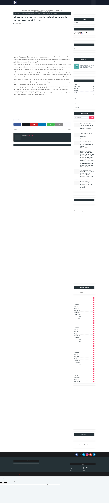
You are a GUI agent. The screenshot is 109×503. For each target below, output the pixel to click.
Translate (83, 33)
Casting (71, 468)
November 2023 (84, 316)
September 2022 (84, 345)
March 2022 (84, 358)
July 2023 (84, 325)
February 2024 (84, 310)
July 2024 (84, 302)
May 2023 (84, 329)
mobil (84, 92)
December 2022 (84, 339)
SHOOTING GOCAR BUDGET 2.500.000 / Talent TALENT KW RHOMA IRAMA (87, 135)
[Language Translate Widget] (80, 32)
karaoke (84, 90)
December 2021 (84, 364)
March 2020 (84, 379)
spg (84, 103)
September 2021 (84, 371)
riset (84, 98)
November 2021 (84, 366)
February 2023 (84, 335)
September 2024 (84, 297)
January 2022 (84, 362)
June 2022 (84, 352)
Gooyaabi (31, 474)
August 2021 (84, 373)
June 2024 (84, 304)
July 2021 (84, 375)
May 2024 (84, 306)
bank (84, 84)
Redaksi (88, 474)
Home (16, 13)
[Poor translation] (5, 483)
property (84, 96)
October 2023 (84, 318)
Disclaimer (75, 474)
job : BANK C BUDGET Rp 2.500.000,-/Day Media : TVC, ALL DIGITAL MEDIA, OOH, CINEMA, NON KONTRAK (86, 126)
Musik (84, 470)
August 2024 (84, 300)
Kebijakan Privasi (82, 474)
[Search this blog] (81, 117)
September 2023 (84, 320)
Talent (71, 467)
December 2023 (84, 314)
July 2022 (84, 350)
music (84, 94)
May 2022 (84, 354)
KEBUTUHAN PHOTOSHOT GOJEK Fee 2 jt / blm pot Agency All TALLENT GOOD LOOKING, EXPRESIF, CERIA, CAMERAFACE (86, 184)
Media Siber (93, 474)
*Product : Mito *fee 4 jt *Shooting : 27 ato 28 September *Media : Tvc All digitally (86, 144)
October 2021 (84, 368)
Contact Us (69, 474)
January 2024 (84, 312)
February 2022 (84, 360)
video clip (84, 107)
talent (84, 105)
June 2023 (84, 327)
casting (84, 88)
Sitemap (76, 22)
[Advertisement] (42, 109)
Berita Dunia (19, 13)
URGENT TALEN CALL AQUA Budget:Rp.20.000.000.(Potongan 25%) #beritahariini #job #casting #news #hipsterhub (87, 65)
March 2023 (84, 333)
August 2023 (84, 323)
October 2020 (84, 377)
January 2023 (84, 337)
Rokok (84, 100)
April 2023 (84, 331)
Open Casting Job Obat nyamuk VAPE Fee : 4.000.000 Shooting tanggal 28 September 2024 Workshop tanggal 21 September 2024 (87, 173)
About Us (63, 474)
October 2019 (84, 381)
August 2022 (84, 348)
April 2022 (84, 356)
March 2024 (84, 308)
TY (21, 474)
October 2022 (84, 343)
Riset (84, 468)
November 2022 (84, 341)
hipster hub (30, 135)
